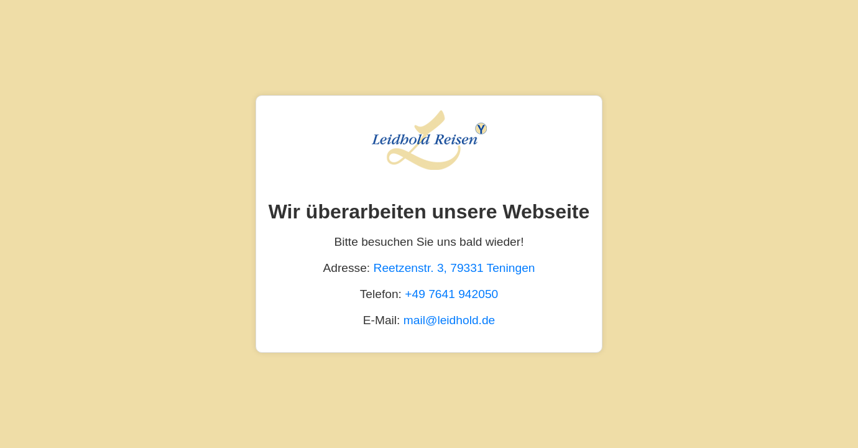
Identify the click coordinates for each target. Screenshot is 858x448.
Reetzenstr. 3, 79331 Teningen (454, 267)
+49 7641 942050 (451, 294)
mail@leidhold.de (449, 320)
